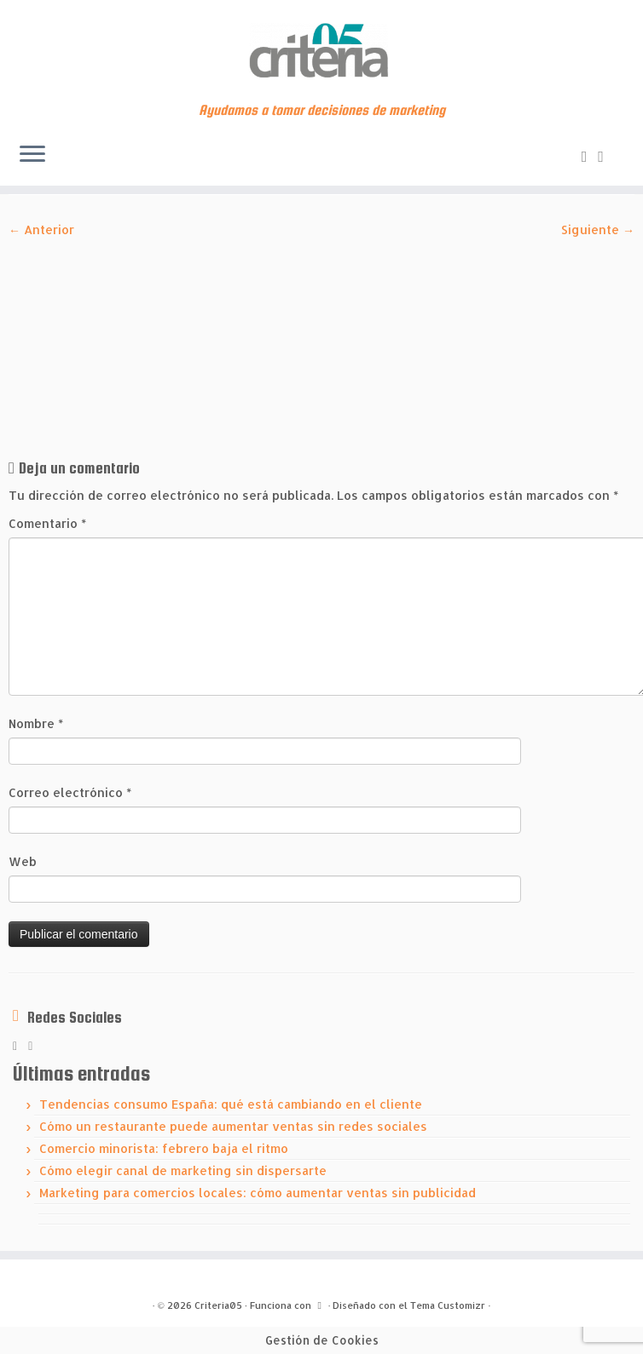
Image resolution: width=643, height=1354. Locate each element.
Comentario (47, 523)
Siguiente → (597, 229)
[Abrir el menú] (32, 155)
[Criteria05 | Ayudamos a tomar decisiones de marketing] (321, 51)
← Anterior (41, 229)
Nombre (36, 723)
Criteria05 (218, 1305)
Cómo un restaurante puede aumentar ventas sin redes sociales (233, 1126)
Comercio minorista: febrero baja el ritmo (163, 1148)
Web (23, 861)
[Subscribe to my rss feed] (590, 155)
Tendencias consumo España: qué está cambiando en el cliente (230, 1104)
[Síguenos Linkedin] (606, 155)
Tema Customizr (447, 1305)
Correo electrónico (70, 792)
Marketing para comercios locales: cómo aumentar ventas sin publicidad (257, 1192)
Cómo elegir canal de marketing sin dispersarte (183, 1170)
